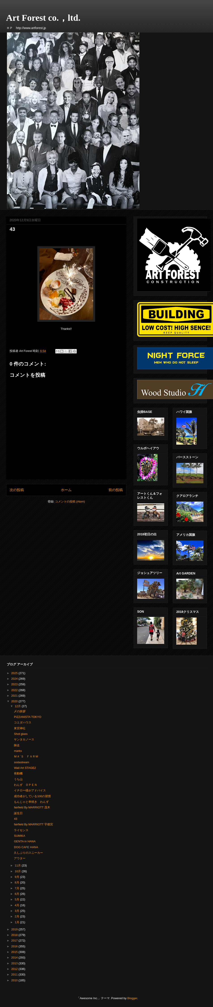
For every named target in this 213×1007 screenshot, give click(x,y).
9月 (17, 877)
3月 (17, 910)
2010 (15, 980)
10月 (18, 871)
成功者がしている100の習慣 (32, 796)
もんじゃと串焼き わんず (31, 801)
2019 (15, 929)
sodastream (21, 762)
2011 (15, 974)
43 (15, 818)
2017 (15, 940)
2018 (15, 935)
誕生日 (18, 813)
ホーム (66, 490)
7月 (17, 888)
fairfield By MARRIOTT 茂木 (32, 807)
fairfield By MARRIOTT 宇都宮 (33, 824)
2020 (15, 701)
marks (18, 751)
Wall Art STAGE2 (25, 767)
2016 (15, 946)
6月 (17, 894)
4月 (17, 905)
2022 (15, 690)
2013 (15, 963)
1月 (17, 922)
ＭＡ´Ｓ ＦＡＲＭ (26, 756)
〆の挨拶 (20, 711)
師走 (17, 745)
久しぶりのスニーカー (28, 852)
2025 (15, 673)
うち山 (18, 779)
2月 (17, 916)
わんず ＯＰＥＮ (25, 784)
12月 (18, 706)
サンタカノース (24, 739)
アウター (20, 858)
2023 (15, 684)
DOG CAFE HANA (26, 847)
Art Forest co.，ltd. (43, 18)
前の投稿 (116, 490)
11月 (18, 865)
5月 (17, 899)
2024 (15, 678)
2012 (15, 969)
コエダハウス (22, 722)
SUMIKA (19, 835)
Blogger (132, 998)
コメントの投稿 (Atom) (70, 501)
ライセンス (21, 830)
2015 (15, 952)
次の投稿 (17, 490)
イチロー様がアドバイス (30, 790)
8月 (17, 882)
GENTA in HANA (25, 841)
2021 (15, 695)
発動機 (18, 773)
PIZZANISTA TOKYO (27, 717)
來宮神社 (20, 728)
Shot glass (21, 734)
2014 (15, 957)
